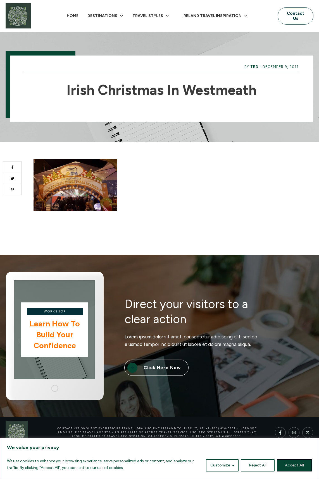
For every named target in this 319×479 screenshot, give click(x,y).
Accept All (294, 465)
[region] (159, 458)
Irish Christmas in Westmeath (161, 89)
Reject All (257, 465)
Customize (220, 465)
